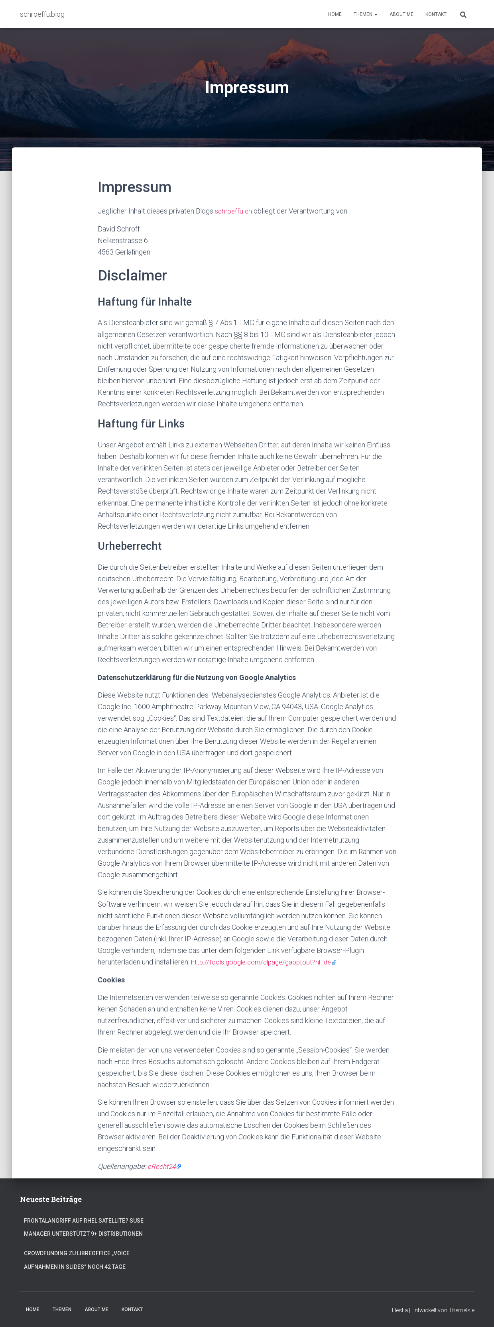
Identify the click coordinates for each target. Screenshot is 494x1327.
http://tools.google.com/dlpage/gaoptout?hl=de (264, 961)
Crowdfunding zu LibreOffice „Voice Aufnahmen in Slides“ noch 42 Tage (77, 1259)
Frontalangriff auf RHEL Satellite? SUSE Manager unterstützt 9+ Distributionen (84, 1226)
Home (335, 14)
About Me (401, 14)
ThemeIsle (461, 1309)
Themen (366, 14)
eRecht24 (162, 1165)
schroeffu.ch (234, 211)
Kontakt (436, 14)
